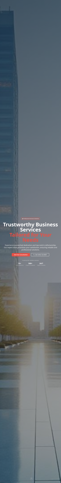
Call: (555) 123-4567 (40, 255)
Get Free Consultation (21, 255)
